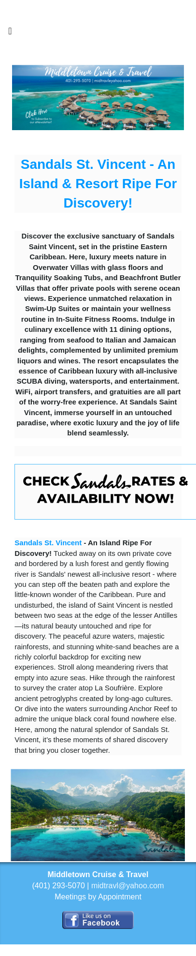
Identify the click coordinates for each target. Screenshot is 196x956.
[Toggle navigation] (10, 33)
